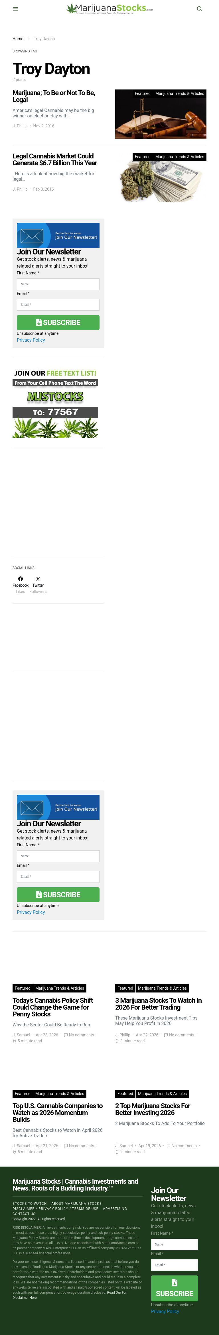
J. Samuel (21, 1035)
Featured (143, 93)
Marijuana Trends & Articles (179, 93)
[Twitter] (37, 585)
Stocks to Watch (30, 1204)
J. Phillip (20, 126)
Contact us (24, 1214)
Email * (23, 293)
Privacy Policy (31, 340)
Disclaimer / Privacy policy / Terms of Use (55, 1209)
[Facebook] (20, 585)
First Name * (28, 273)
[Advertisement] (55, 505)
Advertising (115, 1209)
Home (18, 38)
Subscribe (58, 322)
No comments (81, 1035)
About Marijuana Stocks (76, 1204)
